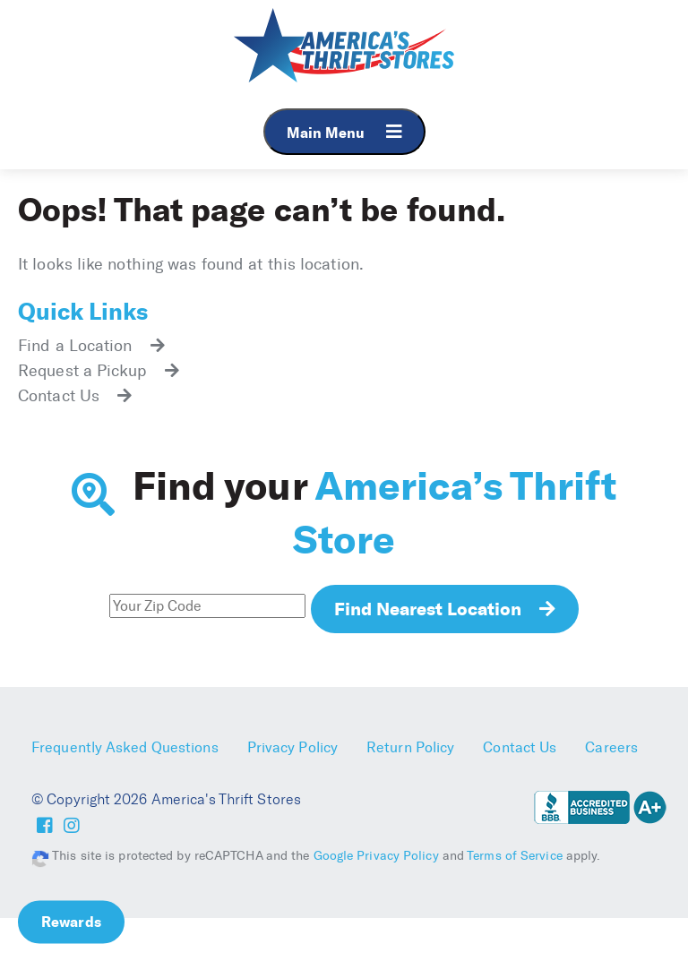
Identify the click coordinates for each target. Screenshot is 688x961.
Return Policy (410, 747)
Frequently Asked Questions (125, 747)
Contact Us (519, 747)
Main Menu (344, 132)
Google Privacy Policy (376, 855)
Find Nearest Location (427, 608)
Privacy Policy (292, 747)
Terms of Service (515, 855)
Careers (611, 747)
